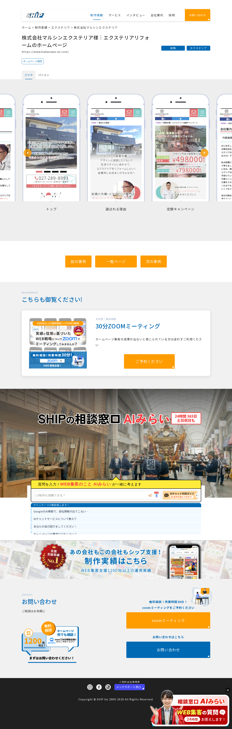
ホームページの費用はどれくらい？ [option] (55, 534)
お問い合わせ (197, 15)
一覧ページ (116, 261)
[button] (28, 153)
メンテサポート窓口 (128, 687)
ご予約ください (149, 361)
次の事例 (153, 261)
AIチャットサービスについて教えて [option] (55, 519)
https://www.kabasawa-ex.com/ (45, 51)
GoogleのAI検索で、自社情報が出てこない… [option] (61, 511)
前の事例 (78, 261)
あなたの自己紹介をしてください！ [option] (55, 526)
